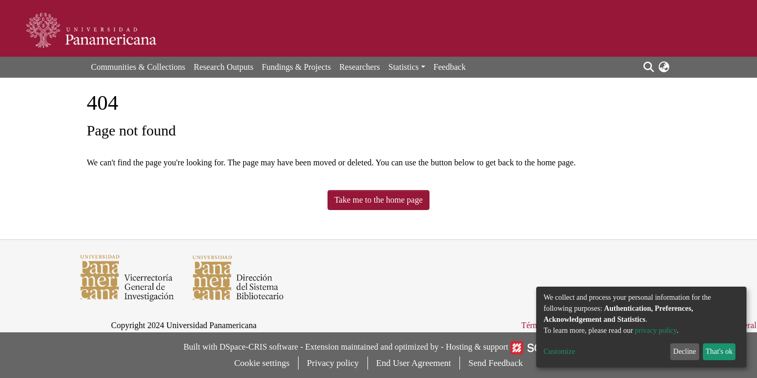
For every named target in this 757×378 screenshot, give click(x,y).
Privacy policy (333, 363)
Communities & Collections (138, 66)
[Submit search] (648, 67)
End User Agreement (414, 363)
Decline (685, 351)
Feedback (450, 66)
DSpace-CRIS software (258, 346)
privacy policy (656, 330)
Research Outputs (223, 66)
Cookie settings (262, 363)
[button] (663, 67)
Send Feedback (495, 363)
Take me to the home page (378, 199)
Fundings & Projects (296, 66)
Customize (559, 351)
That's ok (718, 351)
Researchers (359, 66)
